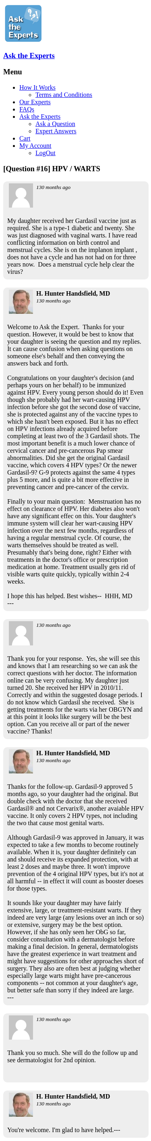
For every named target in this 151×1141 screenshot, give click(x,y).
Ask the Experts (29, 55)
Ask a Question (55, 123)
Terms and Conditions (63, 94)
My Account (35, 145)
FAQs (26, 109)
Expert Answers (56, 131)
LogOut (45, 152)
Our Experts (35, 102)
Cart (25, 138)
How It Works (37, 87)
